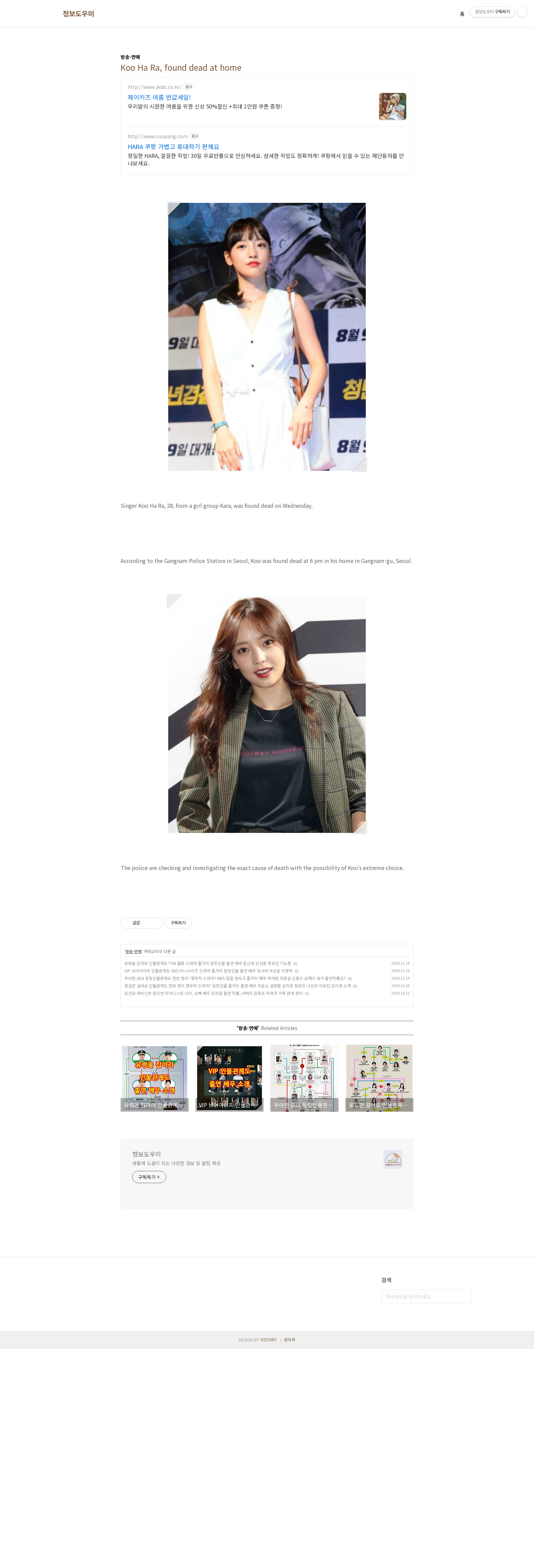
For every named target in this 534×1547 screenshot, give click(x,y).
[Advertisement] (267, 584)
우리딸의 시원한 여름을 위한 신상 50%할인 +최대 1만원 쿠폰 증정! (205, 106)
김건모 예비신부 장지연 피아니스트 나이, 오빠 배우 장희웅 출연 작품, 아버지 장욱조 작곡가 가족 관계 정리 (213, 1191)
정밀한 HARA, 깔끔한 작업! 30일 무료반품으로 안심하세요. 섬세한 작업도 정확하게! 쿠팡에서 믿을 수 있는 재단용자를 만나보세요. (266, 159)
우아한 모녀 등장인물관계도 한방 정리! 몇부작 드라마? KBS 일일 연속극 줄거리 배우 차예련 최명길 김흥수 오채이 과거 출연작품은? (235, 1176)
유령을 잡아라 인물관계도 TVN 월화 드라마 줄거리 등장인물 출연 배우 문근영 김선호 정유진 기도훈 (207, 1161)
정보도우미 (78, 13)
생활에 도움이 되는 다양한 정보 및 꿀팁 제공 (176, 1361)
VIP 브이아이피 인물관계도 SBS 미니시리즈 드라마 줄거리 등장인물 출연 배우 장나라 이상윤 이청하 (208, 1169)
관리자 (289, 1538)
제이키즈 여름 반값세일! (159, 97)
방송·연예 (133, 1149)
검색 (464, 1494)
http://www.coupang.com (158, 136)
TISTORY (268, 1538)
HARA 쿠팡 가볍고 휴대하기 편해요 (173, 146)
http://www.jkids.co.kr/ (155, 87)
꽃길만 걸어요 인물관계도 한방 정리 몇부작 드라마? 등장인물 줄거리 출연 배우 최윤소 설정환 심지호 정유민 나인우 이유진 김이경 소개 (237, 1184)
